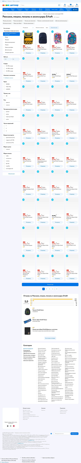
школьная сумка (54, 379)
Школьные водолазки (69, 384)
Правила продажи (26, 413)
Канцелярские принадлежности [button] (27, 351)
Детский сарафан (68, 355)
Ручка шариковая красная (56, 366)
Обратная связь (26, 417)
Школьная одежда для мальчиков (55, 392)
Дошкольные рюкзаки (10, 42)
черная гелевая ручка (42, 390)
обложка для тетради (42, 350)
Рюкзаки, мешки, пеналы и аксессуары (32, 13)
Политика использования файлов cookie (31, 416)
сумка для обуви (54, 375)
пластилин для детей (69, 393)
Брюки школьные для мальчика (55, 395)
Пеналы (6, 44)
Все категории (7, 28)
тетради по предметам (42, 362)
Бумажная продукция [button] (28, 348)
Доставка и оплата (26, 410)
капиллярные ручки (42, 388)
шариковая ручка (41, 379)
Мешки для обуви (9, 47)
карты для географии (69, 390)
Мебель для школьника (55, 370)
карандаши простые (55, 351)
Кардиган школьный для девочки (69, 369)
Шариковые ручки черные (56, 364)
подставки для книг (42, 396)
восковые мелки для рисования (69, 396)
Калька (39, 391)
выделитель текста (41, 387)
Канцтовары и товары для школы (14, 13)
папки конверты (54, 361)
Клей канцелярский (55, 348)
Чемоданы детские (9, 52)
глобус (66, 387)
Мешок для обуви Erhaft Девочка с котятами (45, 329)
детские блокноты (41, 366)
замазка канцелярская (42, 385)
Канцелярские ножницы (56, 350)
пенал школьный (41, 374)
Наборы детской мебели (56, 369)
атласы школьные (68, 388)
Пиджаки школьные (69, 385)
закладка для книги (41, 394)
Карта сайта (25, 419)
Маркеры (40, 393)
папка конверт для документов (41, 364)
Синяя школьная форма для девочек (56, 400)
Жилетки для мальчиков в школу (70, 365)
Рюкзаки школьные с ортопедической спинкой (56, 383)
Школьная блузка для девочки (57, 396)
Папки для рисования (55, 367)
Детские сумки (8, 50)
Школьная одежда (54, 387)
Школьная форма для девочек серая (70, 353)
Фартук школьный (68, 356)
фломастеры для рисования (43, 383)
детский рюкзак (54, 381)
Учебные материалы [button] (27, 358)
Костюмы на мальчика (69, 366)
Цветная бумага (68, 397)
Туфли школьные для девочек (70, 359)
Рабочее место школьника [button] (29, 353)
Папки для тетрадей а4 (42, 372)
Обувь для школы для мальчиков (69, 362)
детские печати (54, 359)
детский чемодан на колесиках (55, 378)
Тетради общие (41, 367)
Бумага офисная (41, 354)
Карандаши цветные (42, 398)
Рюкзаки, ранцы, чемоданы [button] (29, 355)
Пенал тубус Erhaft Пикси (40, 319)
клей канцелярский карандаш (43, 377)
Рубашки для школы (69, 382)
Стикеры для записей (55, 353)
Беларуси (10, 434)
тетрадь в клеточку (41, 351)
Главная (4, 13)
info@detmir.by (31, 440)
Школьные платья (68, 348)
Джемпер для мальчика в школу (69, 380)
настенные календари (42, 360)
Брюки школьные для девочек (71, 358)
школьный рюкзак (55, 373)
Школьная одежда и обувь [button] (29, 357)
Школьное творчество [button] (28, 360)
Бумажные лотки (54, 358)
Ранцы (6, 37)
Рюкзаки (7, 39)
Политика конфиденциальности (29, 414)
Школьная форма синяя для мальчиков (70, 374)
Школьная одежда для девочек (57, 388)
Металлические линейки (56, 354)
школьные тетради (41, 356)
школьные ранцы (54, 372)
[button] (75, 9)
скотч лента (40, 380)
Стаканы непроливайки (69, 399)
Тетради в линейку (41, 353)
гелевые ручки (41, 375)
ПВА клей (53, 356)
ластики (39, 382)
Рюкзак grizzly (54, 390)
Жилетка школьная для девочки (69, 378)
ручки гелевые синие (55, 362)
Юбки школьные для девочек (57, 398)
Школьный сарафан (69, 375)
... (54, 289)
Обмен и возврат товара (27, 411)
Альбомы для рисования (42, 369)
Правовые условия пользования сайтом (22, 432)
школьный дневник (42, 348)
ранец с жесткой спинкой (56, 385)
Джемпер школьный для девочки (69, 371)
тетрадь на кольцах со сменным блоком (42, 359)
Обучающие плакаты (69, 392)
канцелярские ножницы (42, 401)
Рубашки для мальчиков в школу (70, 351)
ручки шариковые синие (43, 399)
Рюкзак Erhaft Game (38, 310)
